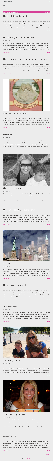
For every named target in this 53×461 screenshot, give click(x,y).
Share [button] (4, 30)
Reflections (8, 134)
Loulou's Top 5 (9, 435)
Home (4, 7)
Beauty (28, 7)
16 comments (8, 278)
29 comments (8, 127)
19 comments (8, 299)
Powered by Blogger (26, 458)
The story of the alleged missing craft (19, 209)
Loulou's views (7, 2)
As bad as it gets (10, 306)
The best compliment (12, 188)
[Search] (45, 1)
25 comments (8, 149)
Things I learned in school (14, 285)
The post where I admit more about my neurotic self (26, 59)
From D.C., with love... (13, 360)
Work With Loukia (11, 7)
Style (23, 7)
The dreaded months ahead (15, 16)
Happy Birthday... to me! (14, 414)
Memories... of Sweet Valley (15, 112)
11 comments (8, 224)
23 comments (8, 375)
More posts (48, 454)
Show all (47, 12)
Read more (48, 30)
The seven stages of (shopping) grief (18, 37)
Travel (18, 7)
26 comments (8, 30)
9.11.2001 (7, 263)
